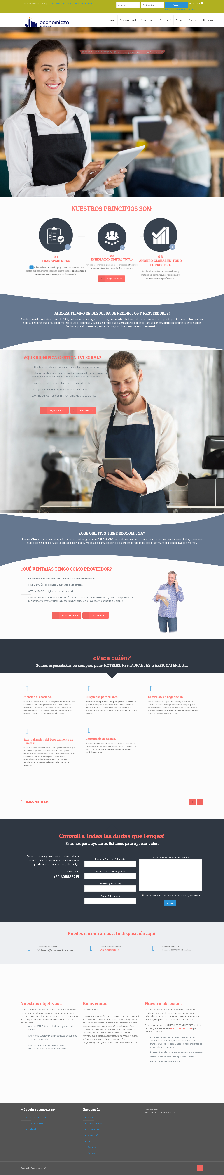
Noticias (91, 1141)
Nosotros (92, 1152)
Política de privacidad (36, 1117)
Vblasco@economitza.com (80, 3)
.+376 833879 (58, 3)
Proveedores (94, 1129)
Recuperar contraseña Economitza (181, 9)
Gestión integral (95, 1123)
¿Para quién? (94, 1135)
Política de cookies (34, 1123)
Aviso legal (31, 1129)
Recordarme (194, 3)
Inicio (90, 1117)
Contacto (92, 1147)
